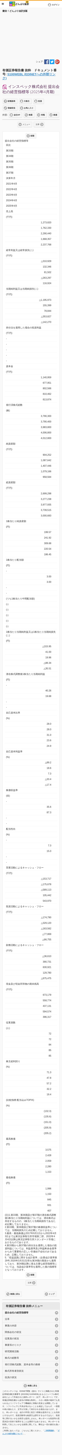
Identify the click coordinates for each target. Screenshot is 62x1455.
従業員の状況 (12, 1338)
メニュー (26, 124)
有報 (43, 115)
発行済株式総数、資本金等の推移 (22, 1364)
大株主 (27, 101)
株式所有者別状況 (14, 1371)
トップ (52, 1294)
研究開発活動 (12, 1351)
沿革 (38, 124)
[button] (54, 4)
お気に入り (28, 108)
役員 (40, 101)
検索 (30, 115)
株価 (55, 115)
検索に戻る (15, 1294)
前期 (32, 136)
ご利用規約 (49, 1431)
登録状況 (11, 108)
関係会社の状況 (13, 1332)
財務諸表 (11, 101)
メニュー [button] (3, 4)
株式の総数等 (12, 1358)
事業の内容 (11, 1325)
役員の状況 (11, 1377)
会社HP (17, 115)
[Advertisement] (31, 35)
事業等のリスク (13, 1345)
